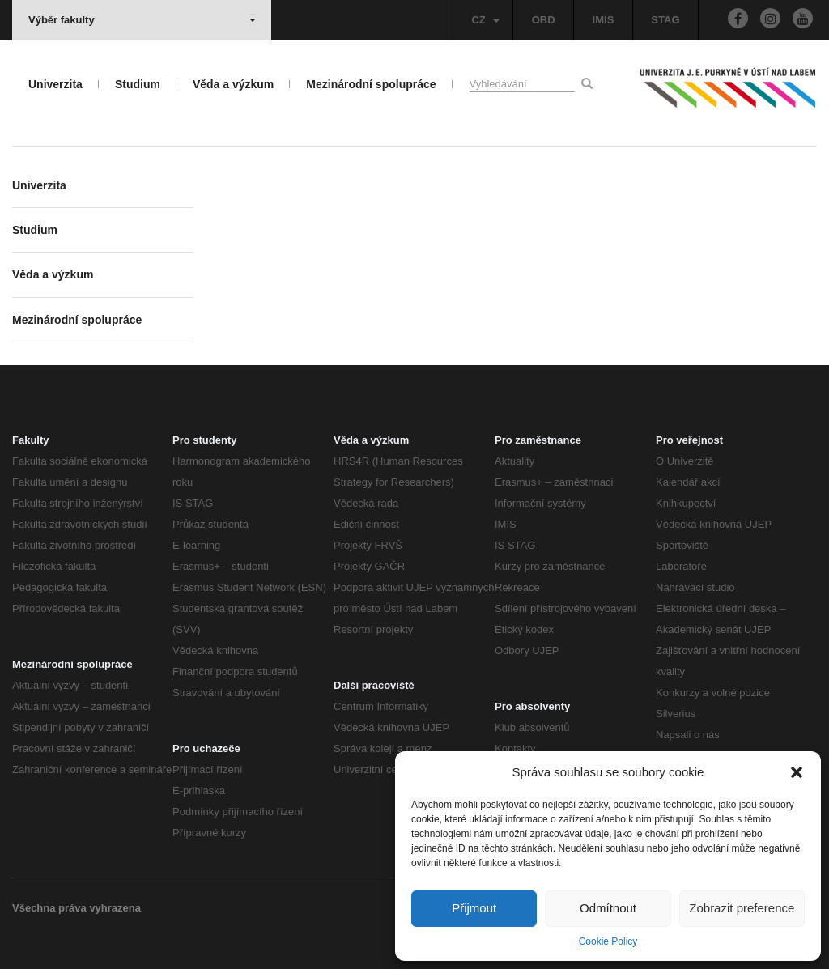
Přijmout (474, 908)
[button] (797, 772)
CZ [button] (485, 20)
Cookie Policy (608, 941)
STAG (665, 20)
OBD (543, 20)
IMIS (603, 20)
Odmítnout (608, 908)
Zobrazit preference (741, 908)
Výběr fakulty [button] (142, 20)
